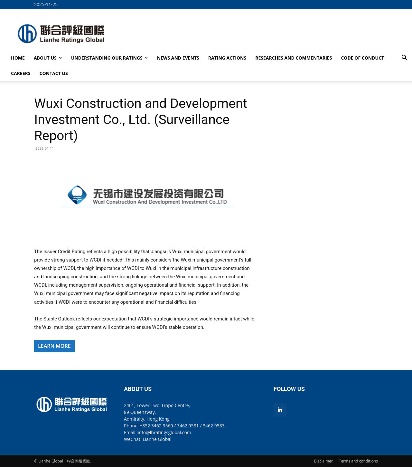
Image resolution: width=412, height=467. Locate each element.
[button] (404, 58)
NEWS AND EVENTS (178, 58)
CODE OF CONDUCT (362, 58)
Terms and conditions (358, 461)
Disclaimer (323, 461)
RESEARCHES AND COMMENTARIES (293, 58)
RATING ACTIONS (227, 58)
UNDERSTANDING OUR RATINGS (109, 58)
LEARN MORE (54, 345)
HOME (18, 58)
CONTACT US (53, 73)
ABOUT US (48, 58)
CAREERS (20, 73)
